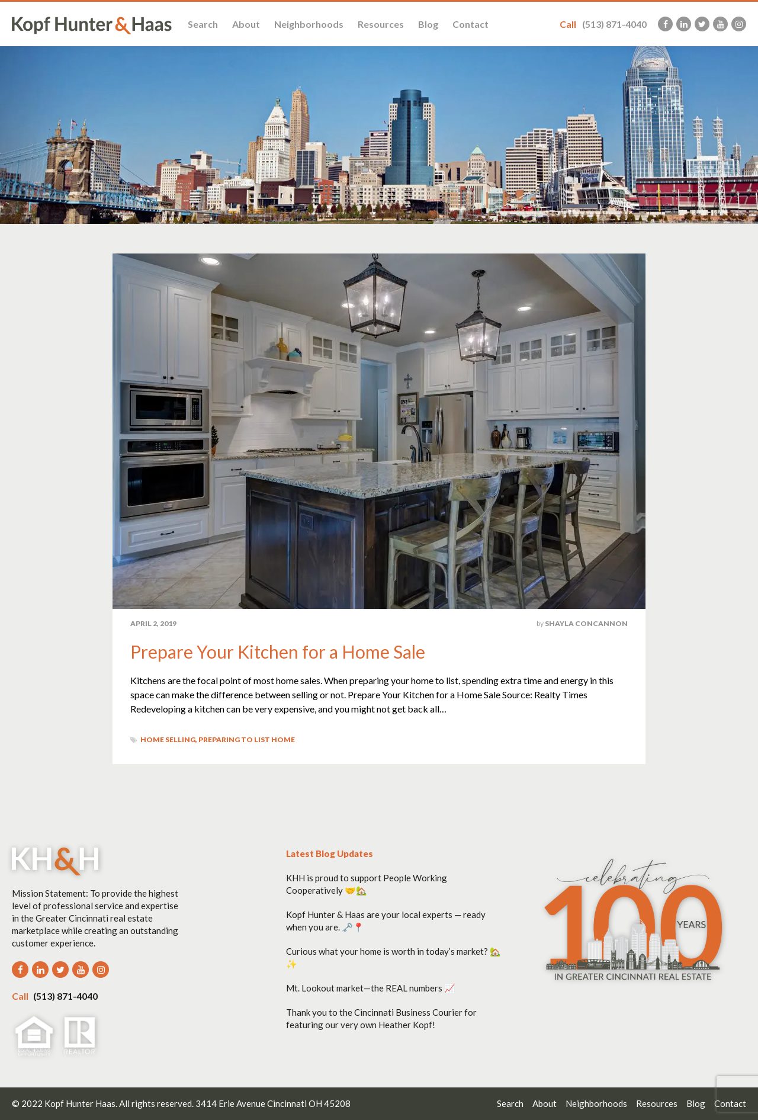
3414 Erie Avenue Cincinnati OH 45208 (273, 1103)
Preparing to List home (246, 739)
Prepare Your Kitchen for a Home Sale (277, 651)
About (246, 24)
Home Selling (167, 739)
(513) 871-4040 (603, 24)
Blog (428, 24)
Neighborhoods (308, 24)
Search (203, 24)
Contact (470, 24)
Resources (381, 24)
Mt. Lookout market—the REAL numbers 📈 (370, 988)
